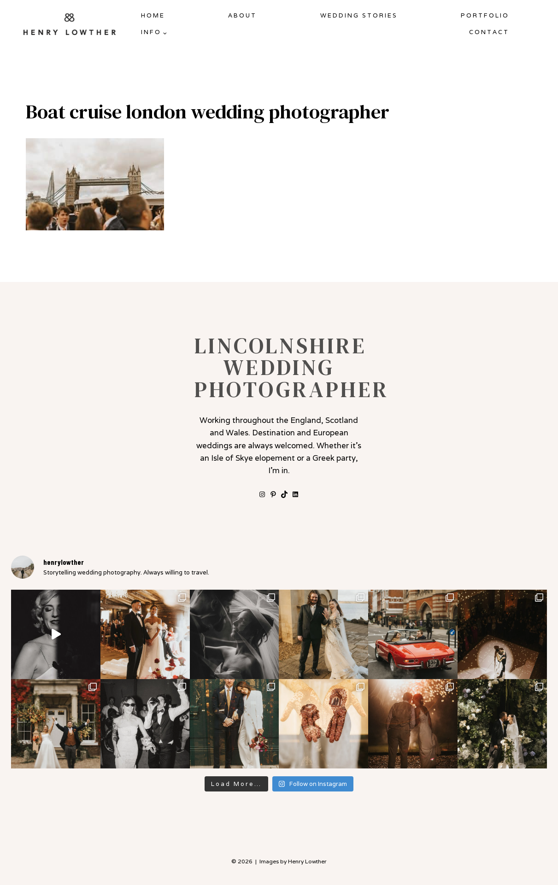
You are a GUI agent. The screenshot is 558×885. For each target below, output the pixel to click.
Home (153, 15)
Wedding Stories (359, 15)
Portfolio (485, 15)
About (242, 15)
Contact (489, 32)
